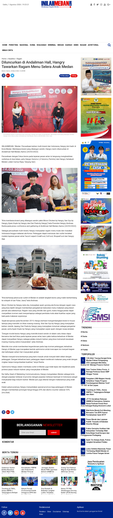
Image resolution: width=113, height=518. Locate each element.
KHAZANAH (41, 45)
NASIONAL (24, 45)
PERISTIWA (13, 45)
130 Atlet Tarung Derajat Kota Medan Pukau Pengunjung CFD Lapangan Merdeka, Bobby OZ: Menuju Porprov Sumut (96, 361)
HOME (4, 45)
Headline (11, 59)
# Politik (84, 350)
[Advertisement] (56, 25)
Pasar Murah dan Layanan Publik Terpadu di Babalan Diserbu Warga (97, 421)
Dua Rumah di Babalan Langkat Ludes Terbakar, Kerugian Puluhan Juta (48, 493)
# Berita (84, 332)
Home (4, 59)
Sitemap (66, 512)
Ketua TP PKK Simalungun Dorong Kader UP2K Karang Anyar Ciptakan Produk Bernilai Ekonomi (68, 494)
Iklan (41, 514)
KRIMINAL (52, 45)
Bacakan (64, 76)
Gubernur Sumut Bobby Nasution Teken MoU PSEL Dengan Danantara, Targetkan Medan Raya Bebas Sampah (10, 473)
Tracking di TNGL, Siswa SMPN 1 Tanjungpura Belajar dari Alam (10, 492)
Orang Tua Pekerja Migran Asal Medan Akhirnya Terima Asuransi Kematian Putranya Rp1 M (68, 472)
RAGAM (83, 45)
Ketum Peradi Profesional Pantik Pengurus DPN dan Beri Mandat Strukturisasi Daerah (29, 493)
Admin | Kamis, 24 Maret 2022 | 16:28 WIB (13, 71)
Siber (49, 512)
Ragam (19, 59)
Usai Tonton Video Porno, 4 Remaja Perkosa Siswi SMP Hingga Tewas (97, 371)
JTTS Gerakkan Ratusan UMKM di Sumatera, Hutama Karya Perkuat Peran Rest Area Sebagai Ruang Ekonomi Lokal (96, 402)
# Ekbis (84, 341)
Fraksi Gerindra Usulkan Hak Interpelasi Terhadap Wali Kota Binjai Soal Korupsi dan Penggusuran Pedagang (95, 431)
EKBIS (76, 45)
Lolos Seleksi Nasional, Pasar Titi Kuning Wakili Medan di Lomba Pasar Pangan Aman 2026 (96, 452)
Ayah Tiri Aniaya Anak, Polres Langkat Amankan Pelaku (98, 441)
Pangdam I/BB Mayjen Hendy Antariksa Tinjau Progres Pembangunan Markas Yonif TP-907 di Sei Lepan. (95, 381)
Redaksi (42, 512)
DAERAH (68, 45)
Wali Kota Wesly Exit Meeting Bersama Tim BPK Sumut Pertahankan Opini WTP (98, 412)
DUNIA (32, 45)
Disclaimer (57, 512)
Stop (74, 76)
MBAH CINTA (7, 50)
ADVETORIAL (93, 45)
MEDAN (60, 45)
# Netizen (85, 345)
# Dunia (84, 336)
